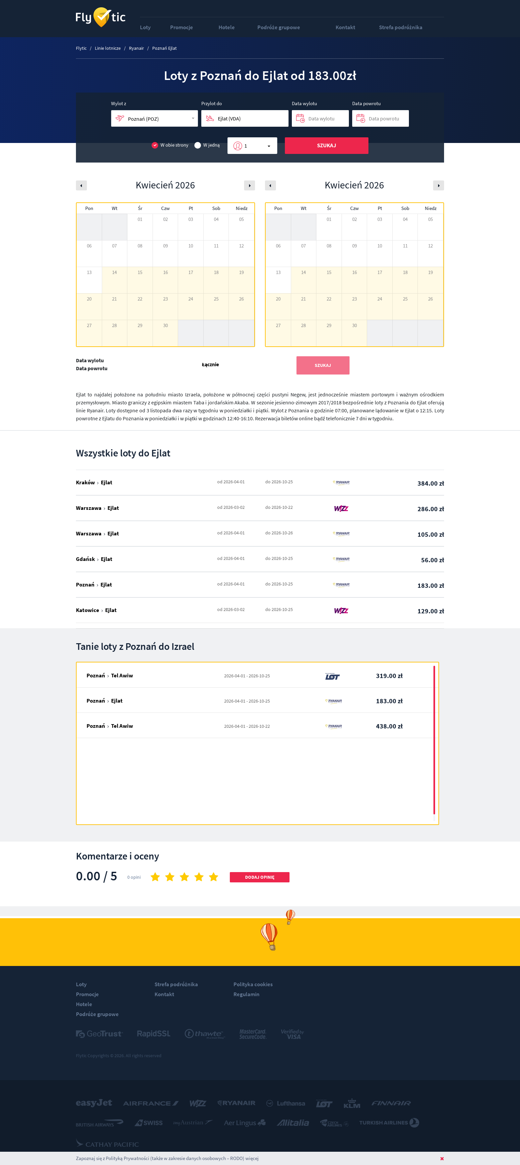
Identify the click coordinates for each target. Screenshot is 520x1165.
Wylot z (118, 103)
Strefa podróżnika (400, 27)
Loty (145, 27)
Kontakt (345, 27)
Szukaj (326, 145)
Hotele (227, 27)
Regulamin (246, 994)
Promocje (181, 27)
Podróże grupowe (278, 27)
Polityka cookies (253, 984)
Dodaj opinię (260, 877)
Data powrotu (366, 103)
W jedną (207, 145)
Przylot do (211, 103)
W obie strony (170, 145)
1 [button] (245, 145)
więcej (252, 1158)
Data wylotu (304, 103)
